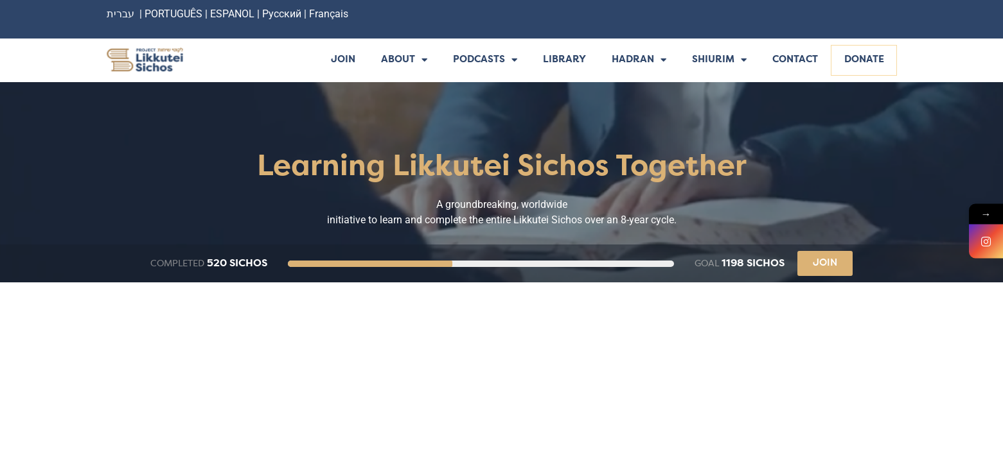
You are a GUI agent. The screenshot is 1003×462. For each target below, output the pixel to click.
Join (343, 60)
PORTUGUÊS (173, 14)
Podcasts (485, 61)
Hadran (639, 61)
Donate (864, 60)
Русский (283, 14)
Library (564, 60)
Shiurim (719, 61)
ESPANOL (232, 14)
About (404, 61)
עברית (120, 14)
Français (328, 14)
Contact (795, 60)
